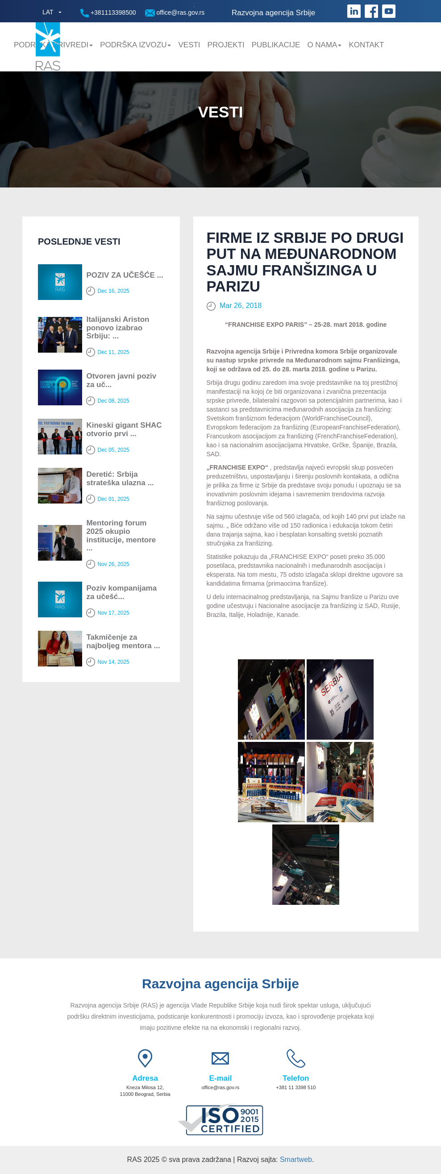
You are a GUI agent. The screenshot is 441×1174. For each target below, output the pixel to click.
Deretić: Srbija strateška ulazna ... (120, 478)
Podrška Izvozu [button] (135, 45)
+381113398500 (108, 13)
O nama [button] (324, 45)
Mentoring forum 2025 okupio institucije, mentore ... (121, 535)
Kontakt (366, 45)
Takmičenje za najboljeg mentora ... (123, 641)
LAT (48, 12)
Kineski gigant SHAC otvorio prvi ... (124, 429)
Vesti (189, 45)
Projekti (226, 45)
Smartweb (296, 1159)
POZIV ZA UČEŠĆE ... (124, 275)
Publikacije (276, 45)
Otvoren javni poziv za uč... (121, 380)
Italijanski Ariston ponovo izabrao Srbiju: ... (117, 327)
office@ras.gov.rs (175, 13)
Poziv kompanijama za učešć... (121, 592)
